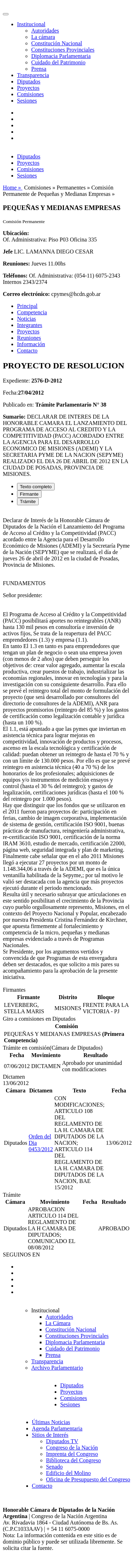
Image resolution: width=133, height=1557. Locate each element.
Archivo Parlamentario (57, 1368)
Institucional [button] (31, 24)
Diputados (28, 81)
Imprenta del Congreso (72, 1454)
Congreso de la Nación (72, 1448)
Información (31, 344)
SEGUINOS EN (21, 1255)
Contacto (27, 351)
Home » (12, 188)
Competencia (32, 312)
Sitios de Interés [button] (50, 1435)
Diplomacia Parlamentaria (60, 56)
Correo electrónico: (26, 294)
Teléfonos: (15, 276)
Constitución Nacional (56, 43)
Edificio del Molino (68, 1473)
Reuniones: (16, 264)
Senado (54, 1467)
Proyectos (28, 88)
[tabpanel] (66, 749)
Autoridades (45, 31)
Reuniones (29, 338)
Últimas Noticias (51, 1422)
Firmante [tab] (29, 494)
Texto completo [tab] (36, 486)
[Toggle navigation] (6, 14)
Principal (27, 306)
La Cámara (58, 1323)
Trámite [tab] (28, 501)
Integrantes (29, 325)
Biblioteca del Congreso (73, 1460)
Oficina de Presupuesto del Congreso (88, 1479)
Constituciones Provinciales (62, 50)
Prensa (38, 69)
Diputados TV (62, 1441)
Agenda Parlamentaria (57, 1428)
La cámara (43, 37)
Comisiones (30, 94)
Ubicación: (16, 233)
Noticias (26, 319)
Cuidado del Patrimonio (58, 62)
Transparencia (33, 75)
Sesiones (27, 101)
